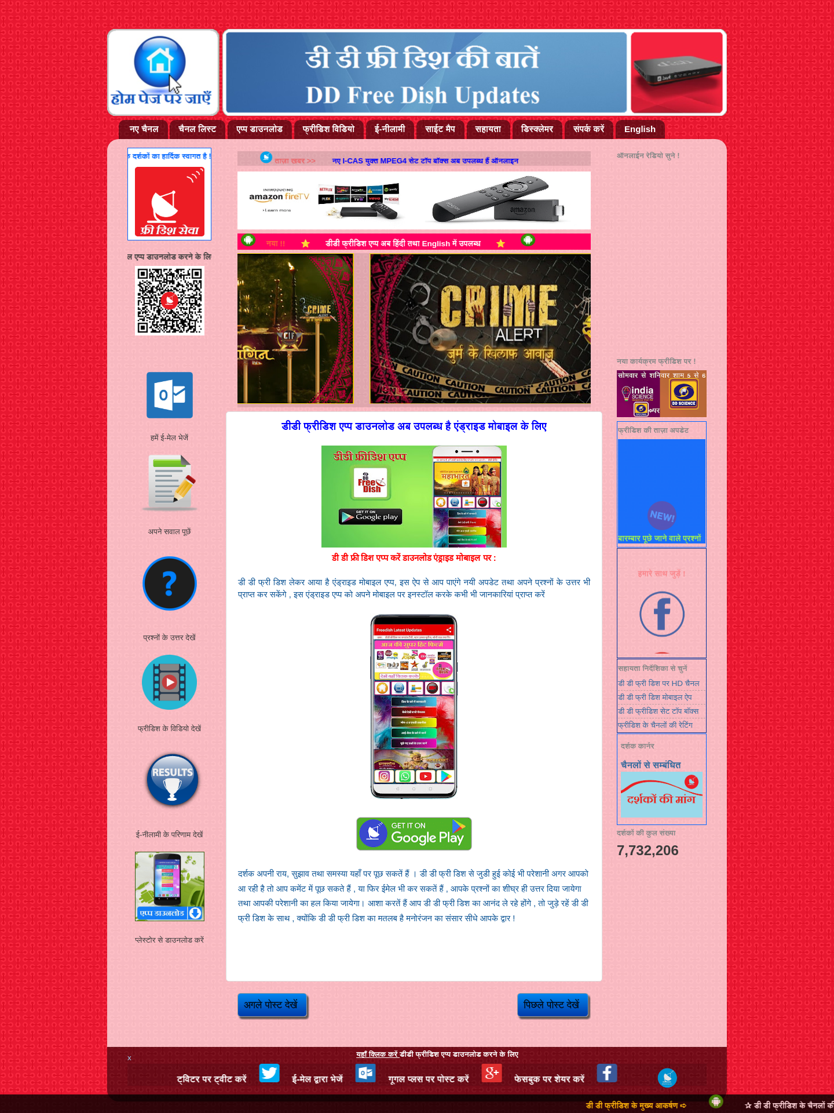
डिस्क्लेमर (537, 129)
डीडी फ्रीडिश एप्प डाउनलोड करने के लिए (437, 1054)
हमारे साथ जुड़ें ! (662, 577)
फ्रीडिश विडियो (329, 129)
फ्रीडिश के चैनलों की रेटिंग (655, 725)
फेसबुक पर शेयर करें (569, 1079)
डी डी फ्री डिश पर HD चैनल (659, 683)
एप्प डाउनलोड (259, 129)
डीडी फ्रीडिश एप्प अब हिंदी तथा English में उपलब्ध (418, 243)
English (640, 129)
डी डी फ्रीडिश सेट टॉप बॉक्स (658, 711)
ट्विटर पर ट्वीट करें (232, 1079)
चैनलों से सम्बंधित (651, 765)
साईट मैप (440, 129)
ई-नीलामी (390, 129)
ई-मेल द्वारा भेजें (337, 1079)
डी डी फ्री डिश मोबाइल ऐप (655, 697)
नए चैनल (144, 129)
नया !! (297, 243)
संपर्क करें (588, 129)
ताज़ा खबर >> (313, 160)
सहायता (488, 129)
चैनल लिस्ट (197, 129)
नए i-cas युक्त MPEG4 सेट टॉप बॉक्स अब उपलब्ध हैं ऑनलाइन (435, 160)
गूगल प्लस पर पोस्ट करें (448, 1079)
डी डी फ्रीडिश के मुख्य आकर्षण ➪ (657, 1105)
